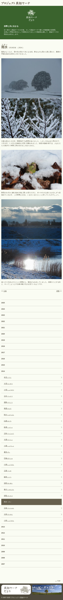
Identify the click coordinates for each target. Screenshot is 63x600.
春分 (9, 489)
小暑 (9, 446)
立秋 (9, 433)
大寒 (8, 514)
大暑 (8, 440)
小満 (9, 465)
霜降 (8, 402)
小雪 (9, 390)
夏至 (7, 452)
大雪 (8, 384)
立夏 (7, 471)
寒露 (7, 408)
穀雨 (7, 477)
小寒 (9, 521)
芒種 (8, 458)
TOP (58, 581)
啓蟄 (57, 291)
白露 (7, 421)
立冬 (8, 396)
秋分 (9, 415)
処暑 (8, 427)
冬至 (7, 377)
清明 (8, 483)
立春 (5, 291)
